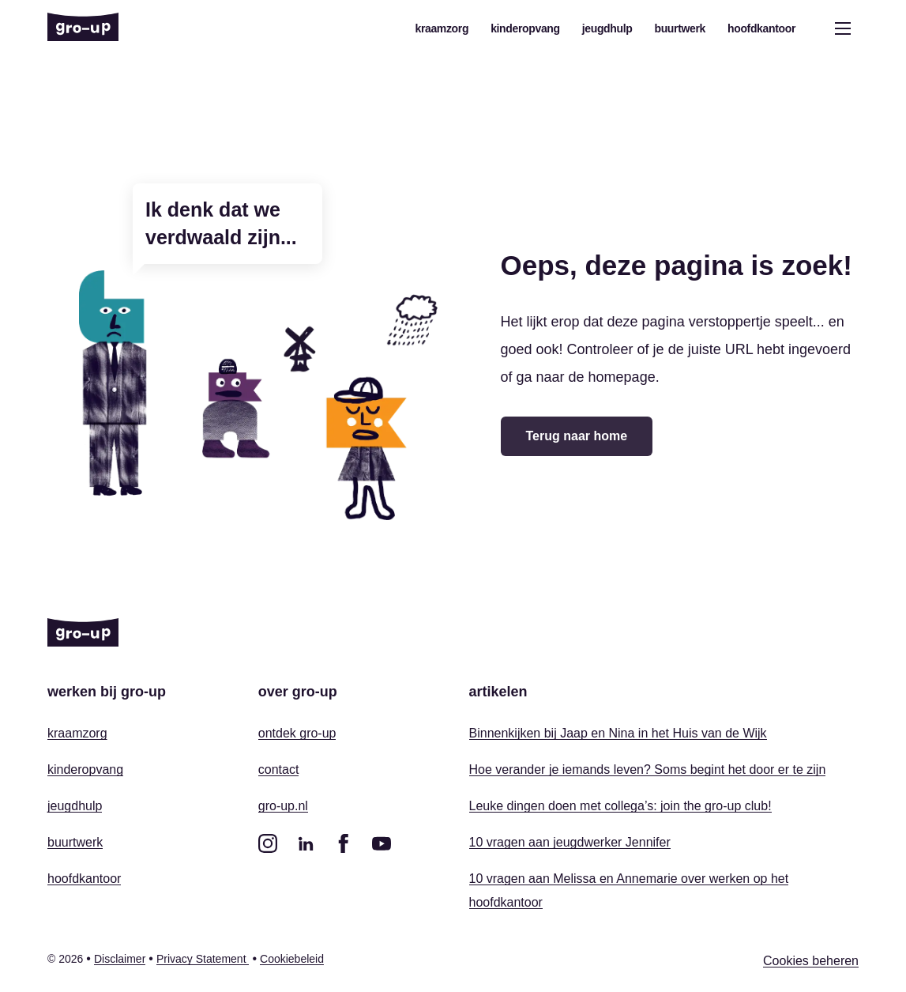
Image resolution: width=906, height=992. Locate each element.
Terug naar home (577, 436)
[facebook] (343, 843)
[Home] (82, 28)
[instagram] (267, 843)
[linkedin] (305, 843)
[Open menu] (843, 28)
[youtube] (381, 843)
